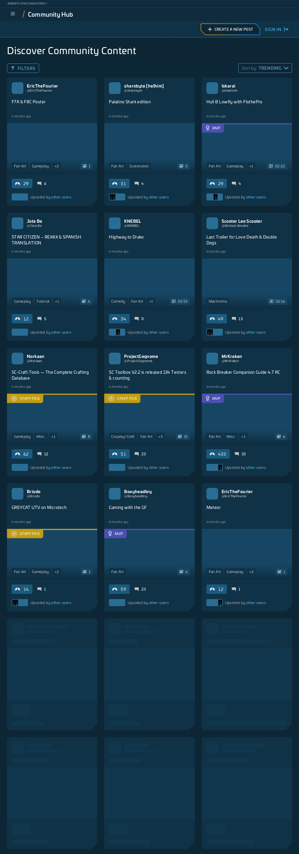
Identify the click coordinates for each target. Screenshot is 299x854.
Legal (97, 837)
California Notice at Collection (207, 837)
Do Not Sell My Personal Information (128, 847)
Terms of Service (158, 837)
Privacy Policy (123, 837)
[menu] (13, 14)
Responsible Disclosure (264, 837)
